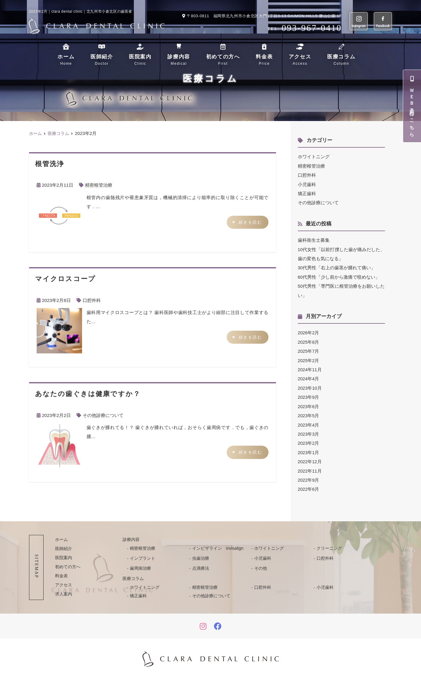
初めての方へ (223, 60)
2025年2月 (309, 358)
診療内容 (178, 60)
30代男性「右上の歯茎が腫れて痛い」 (337, 266)
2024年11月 (310, 367)
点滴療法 (200, 564)
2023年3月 (309, 431)
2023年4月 (309, 421)
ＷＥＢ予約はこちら (412, 106)
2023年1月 (309, 449)
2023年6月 (309, 403)
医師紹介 (101, 60)
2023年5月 (309, 412)
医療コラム (341, 60)
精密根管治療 (98, 185)
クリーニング (329, 544)
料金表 (264, 60)
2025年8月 (309, 340)
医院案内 (140, 60)
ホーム (66, 60)
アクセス (300, 60)
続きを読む (250, 222)
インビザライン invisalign (218, 544)
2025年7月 (309, 349)
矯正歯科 (307, 192)
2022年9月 (309, 476)
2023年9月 (309, 394)
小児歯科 (307, 183)
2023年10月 (310, 385)
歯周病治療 (140, 564)
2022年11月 (310, 467)
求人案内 (63, 590)
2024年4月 (309, 376)
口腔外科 (92, 300)
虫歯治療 (200, 554)
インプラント (142, 554)
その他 (260, 564)
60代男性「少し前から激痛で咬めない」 (339, 275)
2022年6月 (309, 485)
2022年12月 (310, 458)
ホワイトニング (314, 156)
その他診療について (103, 415)
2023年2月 (309, 440)
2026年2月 (309, 331)
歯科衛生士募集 (314, 239)
